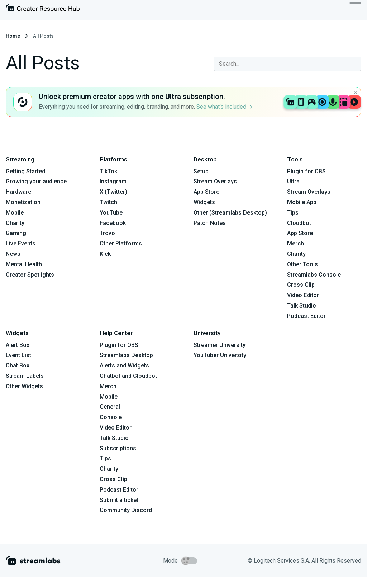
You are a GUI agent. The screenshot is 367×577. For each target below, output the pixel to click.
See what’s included (224, 106)
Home (13, 36)
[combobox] (287, 64)
